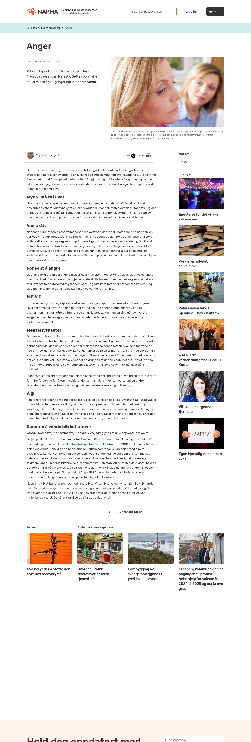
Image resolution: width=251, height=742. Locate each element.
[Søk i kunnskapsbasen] (149, 11)
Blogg (184, 161)
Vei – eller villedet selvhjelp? (193, 263)
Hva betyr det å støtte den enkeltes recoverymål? (48, 571)
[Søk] (170, 11)
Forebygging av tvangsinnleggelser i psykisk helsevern (145, 574)
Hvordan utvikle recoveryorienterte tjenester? (93, 574)
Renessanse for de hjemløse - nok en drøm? (199, 310)
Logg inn (191, 11)
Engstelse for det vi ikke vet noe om (198, 216)
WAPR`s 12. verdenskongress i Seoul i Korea (200, 360)
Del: (131, 156)
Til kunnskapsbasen (125, 512)
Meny (215, 12)
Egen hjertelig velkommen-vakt (201, 456)
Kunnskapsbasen (51, 27)
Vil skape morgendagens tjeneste (199, 409)
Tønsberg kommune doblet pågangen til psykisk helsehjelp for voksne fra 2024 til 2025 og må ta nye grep (201, 579)
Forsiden (32, 27)
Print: (145, 155)
